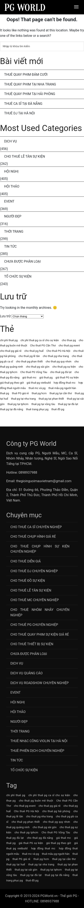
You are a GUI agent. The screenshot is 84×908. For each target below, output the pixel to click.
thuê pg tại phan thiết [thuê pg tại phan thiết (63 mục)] (51, 398)
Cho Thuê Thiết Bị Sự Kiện (31, 644)
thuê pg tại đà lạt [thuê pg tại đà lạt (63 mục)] (68, 404)
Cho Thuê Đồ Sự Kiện (27, 581)
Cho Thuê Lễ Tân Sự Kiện (24, 156)
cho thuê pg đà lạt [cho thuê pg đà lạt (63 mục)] (61, 372)
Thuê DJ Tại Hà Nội (19, 113)
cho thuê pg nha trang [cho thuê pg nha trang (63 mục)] (56, 356)
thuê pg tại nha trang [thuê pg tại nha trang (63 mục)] (23, 398)
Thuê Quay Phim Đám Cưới (26, 75)
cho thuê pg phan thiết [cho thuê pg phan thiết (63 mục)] (29, 361)
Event (9, 201)
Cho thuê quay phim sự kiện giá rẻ (39, 634)
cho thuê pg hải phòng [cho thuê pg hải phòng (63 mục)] (56, 811)
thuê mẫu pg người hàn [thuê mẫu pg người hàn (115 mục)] (62, 388)
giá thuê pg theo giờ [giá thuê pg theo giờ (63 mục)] (12, 382)
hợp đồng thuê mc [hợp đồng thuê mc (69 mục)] (64, 382)
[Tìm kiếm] (42, 46)
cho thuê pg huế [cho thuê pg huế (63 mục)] (33, 350)
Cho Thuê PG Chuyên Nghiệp (34, 625)
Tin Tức (10, 246)
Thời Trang (13, 231)
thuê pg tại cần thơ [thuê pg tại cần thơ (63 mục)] (60, 393)
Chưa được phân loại (22, 261)
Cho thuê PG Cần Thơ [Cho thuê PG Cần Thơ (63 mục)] (43, 345)
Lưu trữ (5, 316)
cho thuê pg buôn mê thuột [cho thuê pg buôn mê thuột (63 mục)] (36, 800)
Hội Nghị (11, 171)
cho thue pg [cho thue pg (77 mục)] (69, 340)
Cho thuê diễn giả (25, 561)
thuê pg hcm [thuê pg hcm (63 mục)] (39, 393)
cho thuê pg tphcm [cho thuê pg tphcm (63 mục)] (26, 832)
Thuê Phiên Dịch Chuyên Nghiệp (37, 751)
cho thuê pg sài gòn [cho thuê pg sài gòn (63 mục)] (37, 366)
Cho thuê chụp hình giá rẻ (33, 537)
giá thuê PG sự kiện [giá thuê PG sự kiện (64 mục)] (67, 377)
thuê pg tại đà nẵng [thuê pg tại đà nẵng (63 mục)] (11, 409)
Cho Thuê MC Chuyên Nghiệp (34, 600)
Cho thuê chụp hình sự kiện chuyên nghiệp (39, 549)
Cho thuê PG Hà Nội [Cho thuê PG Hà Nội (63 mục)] (58, 350)
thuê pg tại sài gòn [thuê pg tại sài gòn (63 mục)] (26, 869)
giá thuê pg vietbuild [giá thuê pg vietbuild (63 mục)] (39, 382)
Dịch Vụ (10, 141)
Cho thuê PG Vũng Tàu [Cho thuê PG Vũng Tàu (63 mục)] (33, 372)
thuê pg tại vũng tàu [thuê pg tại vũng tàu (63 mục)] (43, 404)
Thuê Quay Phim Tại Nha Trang (30, 84)
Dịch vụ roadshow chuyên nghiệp (39, 683)
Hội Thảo (11, 186)
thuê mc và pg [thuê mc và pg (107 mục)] (37, 388)
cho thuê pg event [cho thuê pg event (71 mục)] (69, 345)
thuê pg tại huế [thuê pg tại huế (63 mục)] (15, 864)
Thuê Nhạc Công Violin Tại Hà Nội (38, 741)
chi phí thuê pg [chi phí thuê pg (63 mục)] (9, 340)
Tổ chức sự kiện (17, 276)
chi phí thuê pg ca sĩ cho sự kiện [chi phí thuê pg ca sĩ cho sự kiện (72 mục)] (40, 340)
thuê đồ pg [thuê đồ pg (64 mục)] (57, 409)
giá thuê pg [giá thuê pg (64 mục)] (46, 377)
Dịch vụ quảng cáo (26, 673)
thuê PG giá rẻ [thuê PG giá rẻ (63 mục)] (20, 393)
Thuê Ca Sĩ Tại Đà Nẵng (23, 104)
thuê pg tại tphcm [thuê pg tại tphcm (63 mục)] (17, 404)
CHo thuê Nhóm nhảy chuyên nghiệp (39, 612)
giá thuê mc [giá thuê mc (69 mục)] (29, 377)
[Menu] (76, 6)
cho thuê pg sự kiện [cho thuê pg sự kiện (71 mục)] (64, 366)
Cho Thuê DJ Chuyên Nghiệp (34, 571)
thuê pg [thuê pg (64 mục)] (4, 393)
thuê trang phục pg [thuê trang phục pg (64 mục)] (37, 409)
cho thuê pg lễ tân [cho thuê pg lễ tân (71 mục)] (29, 356)
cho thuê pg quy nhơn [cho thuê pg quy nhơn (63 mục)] (58, 361)
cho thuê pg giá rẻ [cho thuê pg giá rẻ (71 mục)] (10, 350)
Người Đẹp (12, 216)
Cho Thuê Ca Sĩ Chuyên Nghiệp (36, 527)
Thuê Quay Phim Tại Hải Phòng (29, 94)
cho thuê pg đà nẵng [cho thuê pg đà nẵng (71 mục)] (40, 837)
